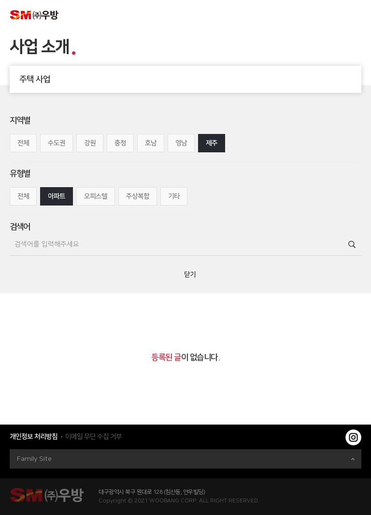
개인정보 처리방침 (33, 437)
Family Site (186, 459)
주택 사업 (190, 79)
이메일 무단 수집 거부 (93, 437)
